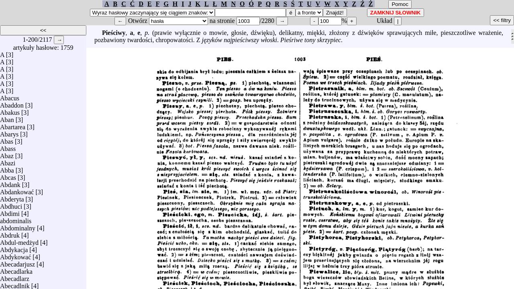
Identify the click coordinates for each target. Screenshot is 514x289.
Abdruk (10, 233)
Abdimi (10, 211)
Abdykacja (14, 247)
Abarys (9, 132)
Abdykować (15, 255)
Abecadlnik (15, 284)
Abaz (7, 154)
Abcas (8, 175)
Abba (7, 168)
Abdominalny (17, 226)
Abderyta (12, 197)
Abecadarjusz (17, 262)
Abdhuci (11, 204)
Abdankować (17, 190)
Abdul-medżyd (19, 240)
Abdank (10, 182)
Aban (7, 117)
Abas (6, 139)
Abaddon (12, 103)
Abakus (10, 110)
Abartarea (12, 125)
